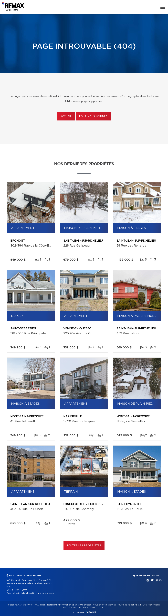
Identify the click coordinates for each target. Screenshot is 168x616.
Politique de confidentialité (132, 605)
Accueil (66, 116)
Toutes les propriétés (84, 546)
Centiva (91, 612)
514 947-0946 (20, 590)
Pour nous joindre (93, 116)
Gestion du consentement (91, 607)
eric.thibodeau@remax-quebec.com (35, 593)
